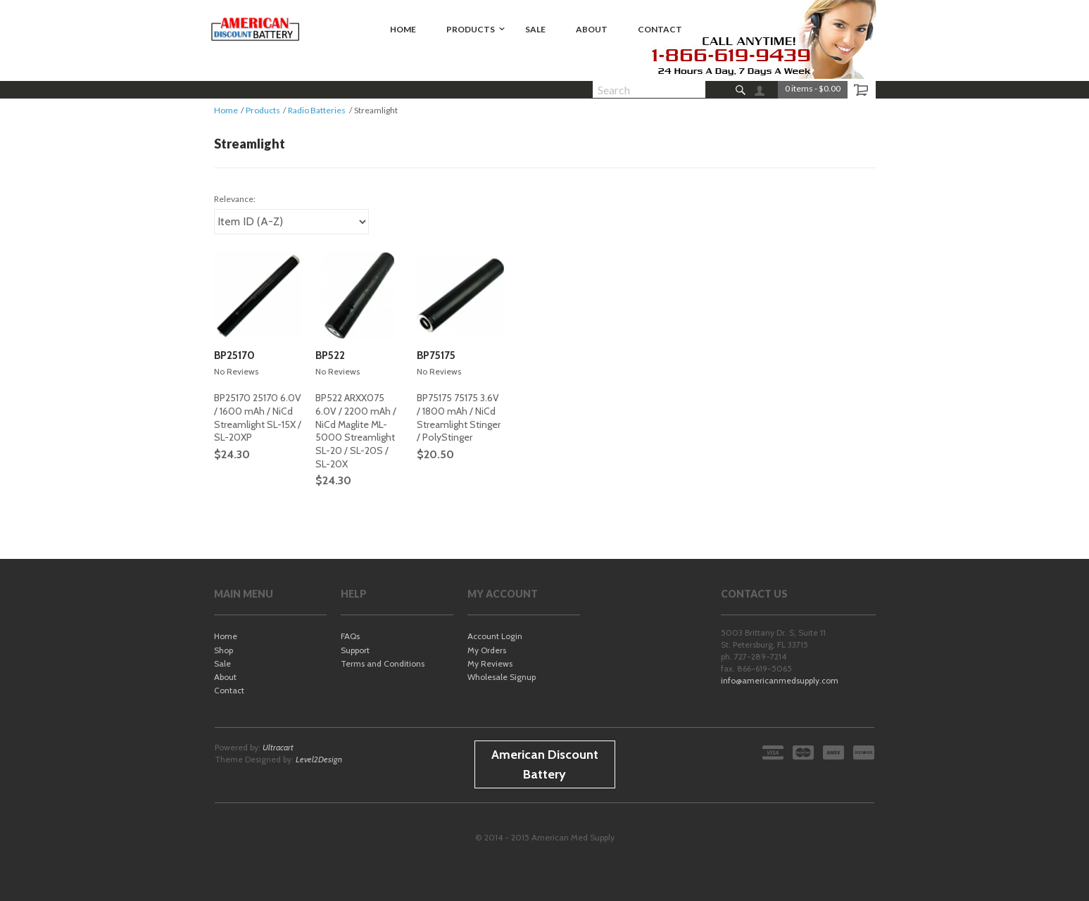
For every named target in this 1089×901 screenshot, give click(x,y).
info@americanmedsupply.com (779, 680)
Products (263, 110)
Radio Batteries (317, 110)
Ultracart (278, 747)
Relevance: (235, 199)
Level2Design (319, 759)
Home (226, 110)
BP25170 (234, 355)
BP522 (330, 355)
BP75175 (436, 355)
